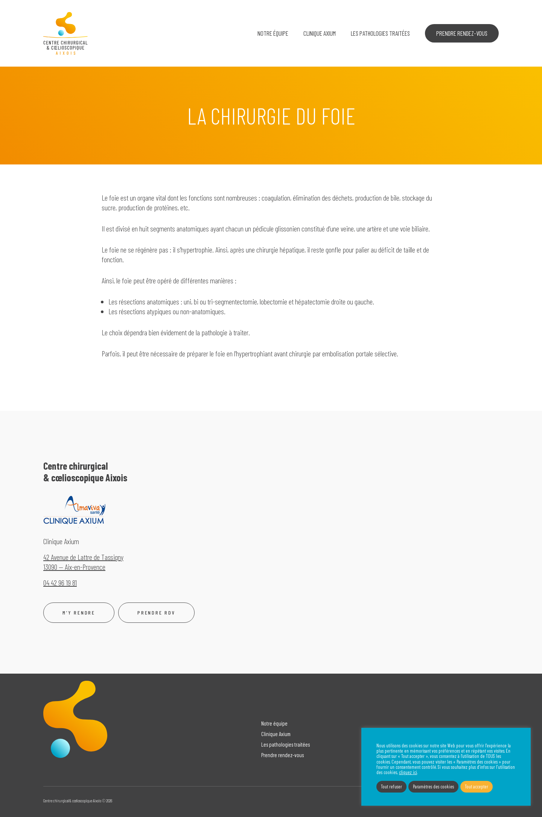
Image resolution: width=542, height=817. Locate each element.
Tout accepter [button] (476, 787)
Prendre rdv (156, 613)
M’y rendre (78, 613)
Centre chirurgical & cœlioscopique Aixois (65, 33)
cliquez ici (408, 772)
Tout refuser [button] (391, 787)
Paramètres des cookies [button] (433, 787)
